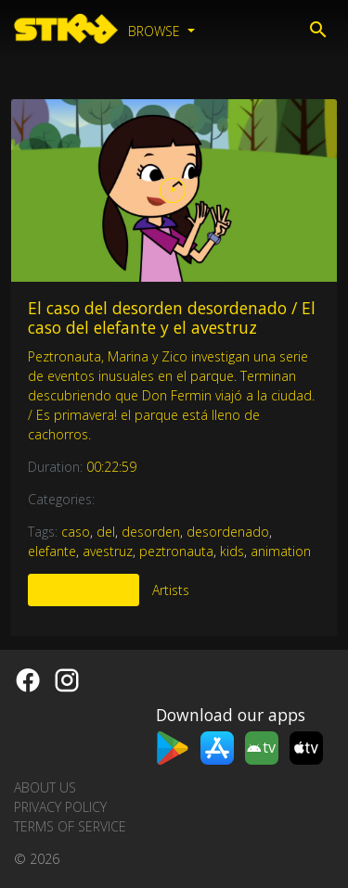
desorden (151, 531)
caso (75, 531)
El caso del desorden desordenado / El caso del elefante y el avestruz (172, 317)
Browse (156, 31)
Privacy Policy (60, 807)
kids (232, 551)
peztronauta (176, 551)
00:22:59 (111, 467)
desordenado (228, 531)
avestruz (108, 551)
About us (45, 787)
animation (281, 551)
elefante (52, 551)
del (106, 531)
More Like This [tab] (83, 590)
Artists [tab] (170, 590)
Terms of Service (70, 826)
